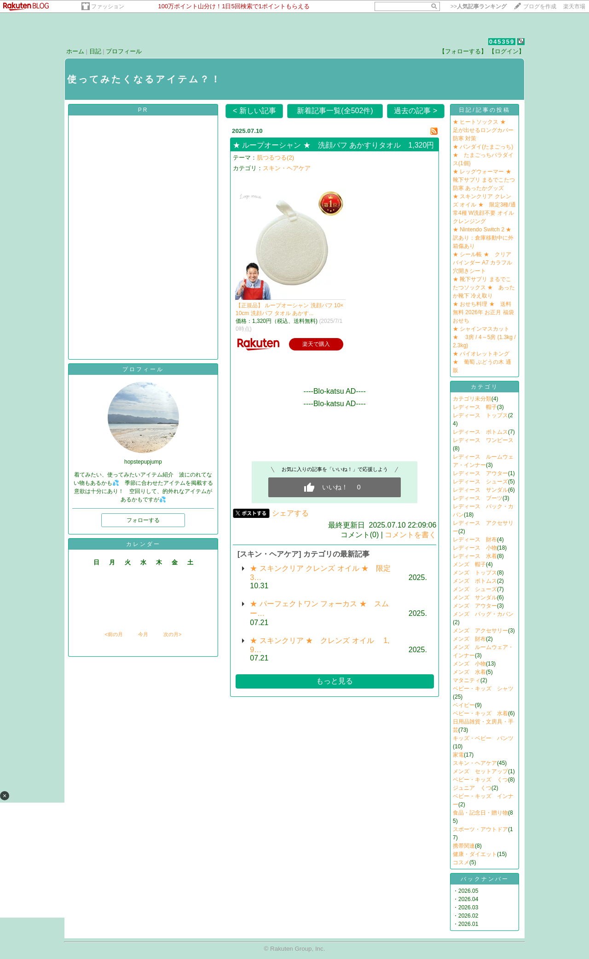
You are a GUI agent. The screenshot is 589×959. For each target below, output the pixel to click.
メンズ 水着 (469, 672)
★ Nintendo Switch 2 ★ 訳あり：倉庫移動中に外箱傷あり (485, 237)
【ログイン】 (507, 51)
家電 (458, 755)
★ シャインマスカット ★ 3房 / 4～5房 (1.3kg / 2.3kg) (484, 337)
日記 (95, 51)
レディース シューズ (480, 481)
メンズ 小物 (469, 663)
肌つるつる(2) (275, 157)
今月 (143, 634)
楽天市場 (574, 6)
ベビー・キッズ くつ (480, 779)
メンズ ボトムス (475, 581)
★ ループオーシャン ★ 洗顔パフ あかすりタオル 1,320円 (333, 145)
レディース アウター (480, 473)
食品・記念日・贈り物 (480, 813)
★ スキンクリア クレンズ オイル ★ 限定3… (320, 572)
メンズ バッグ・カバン (483, 614)
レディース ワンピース (483, 440)
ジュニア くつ (472, 788)
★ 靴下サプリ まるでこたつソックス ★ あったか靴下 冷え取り (484, 287)
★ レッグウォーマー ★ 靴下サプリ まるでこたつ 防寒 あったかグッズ (485, 179)
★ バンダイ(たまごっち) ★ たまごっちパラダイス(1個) (483, 155)
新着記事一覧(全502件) (335, 111)
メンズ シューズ (475, 589)
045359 (501, 41)
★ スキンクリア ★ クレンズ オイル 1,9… (319, 645)
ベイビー (464, 705)
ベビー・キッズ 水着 (480, 713)
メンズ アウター (475, 606)
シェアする (290, 513)
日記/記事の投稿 (484, 110)
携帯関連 (464, 846)
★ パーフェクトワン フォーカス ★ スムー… (319, 608)
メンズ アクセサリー (480, 630)
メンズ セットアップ (480, 771)
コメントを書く (410, 535)
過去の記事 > (415, 111)
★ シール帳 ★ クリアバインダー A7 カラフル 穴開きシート (482, 262)
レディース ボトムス (480, 432)
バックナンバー (485, 879)
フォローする (143, 520)
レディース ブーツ (477, 498)
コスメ (461, 862)
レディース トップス (480, 415)
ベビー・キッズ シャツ (483, 688)
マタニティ (466, 680)
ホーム (75, 51)
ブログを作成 (539, 6)
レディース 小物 (475, 548)
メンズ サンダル (475, 597)
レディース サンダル (480, 490)
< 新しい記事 (254, 111)
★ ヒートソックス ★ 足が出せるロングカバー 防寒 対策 (483, 130)
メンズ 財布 (469, 639)
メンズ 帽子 (469, 564)
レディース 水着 (475, 556)
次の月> (172, 634)
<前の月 (113, 634)
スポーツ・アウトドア (480, 829)
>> (478, 6)
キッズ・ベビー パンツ (483, 738)
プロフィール (124, 51)
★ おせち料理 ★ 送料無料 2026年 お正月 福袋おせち (483, 312)
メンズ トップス (475, 572)
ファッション (107, 6)
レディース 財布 (475, 539)
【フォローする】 (463, 51)
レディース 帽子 (475, 407)
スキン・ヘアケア (287, 168)
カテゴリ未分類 (472, 399)
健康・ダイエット (475, 854)
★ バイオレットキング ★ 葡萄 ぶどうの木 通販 (482, 361)
